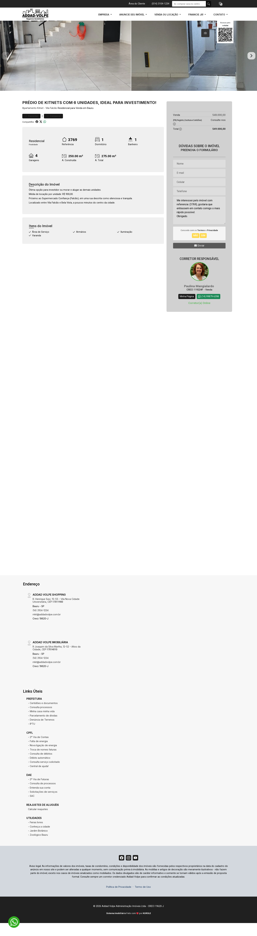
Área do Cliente (137, 3)
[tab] (205, 33)
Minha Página (187, 308)
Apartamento (29, 120)
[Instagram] (128, 870)
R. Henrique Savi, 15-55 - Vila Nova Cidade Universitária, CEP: (56, 612)
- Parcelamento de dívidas (42, 727)
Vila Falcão (51, 120)
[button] (220, 3)
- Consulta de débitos (40, 765)
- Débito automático (39, 769)
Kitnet (40, 120)
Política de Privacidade (118, 900)
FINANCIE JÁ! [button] (196, 14)
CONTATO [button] (219, 14)
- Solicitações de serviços (42, 803)
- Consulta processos (40, 719)
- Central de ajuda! (38, 778)
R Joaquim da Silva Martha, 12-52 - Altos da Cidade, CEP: (56, 660)
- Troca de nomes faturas (42, 761)
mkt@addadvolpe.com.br (47, 626)
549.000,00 (219, 126)
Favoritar (31, 128)
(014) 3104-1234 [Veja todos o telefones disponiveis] (160, 3)
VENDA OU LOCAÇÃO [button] (166, 14)
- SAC (31, 807)
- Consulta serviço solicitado (44, 773)
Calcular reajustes (38, 821)
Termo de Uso (143, 900)
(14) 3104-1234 (41, 622)
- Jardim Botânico (38, 842)
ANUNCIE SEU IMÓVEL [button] (132, 14)
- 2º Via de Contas (38, 748)
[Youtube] (136, 870)
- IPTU (31, 735)
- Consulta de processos (42, 795)
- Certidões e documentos (43, 714)
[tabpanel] (128, 62)
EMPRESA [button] (104, 14)
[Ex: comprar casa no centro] (189, 4)
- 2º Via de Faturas (38, 791)
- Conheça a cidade (39, 838)
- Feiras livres (35, 834)
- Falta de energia (38, 753)
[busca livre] (208, 4)
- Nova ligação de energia (42, 757)
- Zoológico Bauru (38, 846)
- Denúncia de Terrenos (41, 731)
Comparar (53, 128)
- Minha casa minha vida (41, 723)
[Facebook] (120, 870)
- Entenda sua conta (39, 799)
